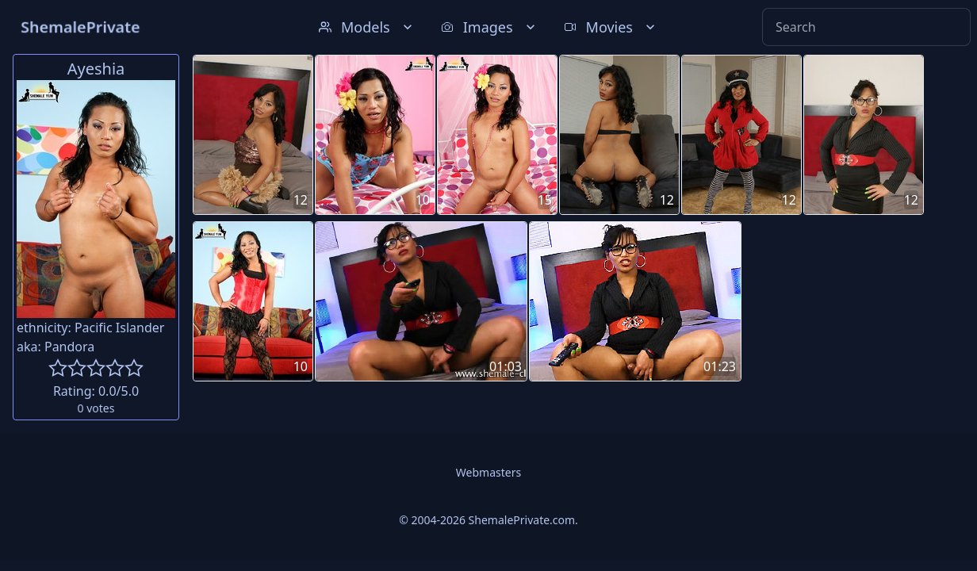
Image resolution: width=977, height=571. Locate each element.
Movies (611, 26)
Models (367, 26)
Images (489, 26)
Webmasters (488, 472)
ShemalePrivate (80, 26)
